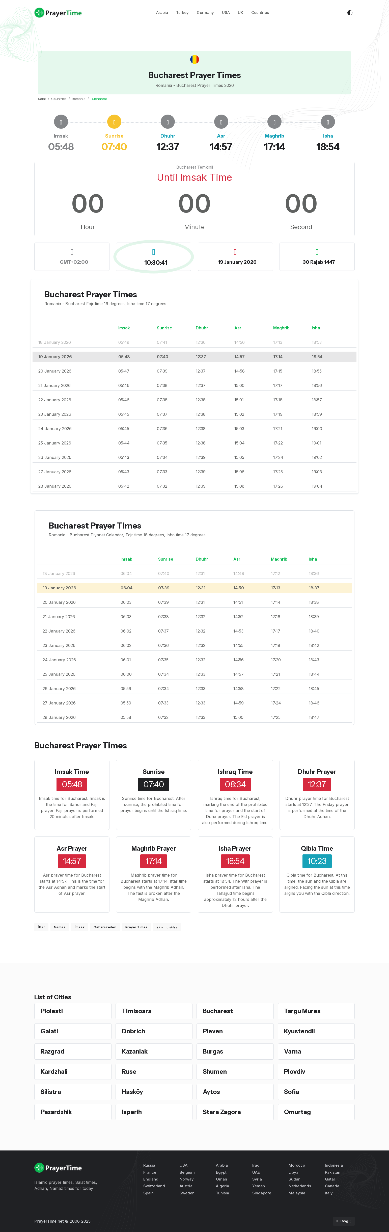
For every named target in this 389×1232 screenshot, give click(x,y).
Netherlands (300, 1186)
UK (240, 12)
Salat (42, 99)
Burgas (213, 1051)
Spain (148, 1193)
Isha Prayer (235, 848)
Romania (79, 99)
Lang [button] (343, 1221)
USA (226, 12)
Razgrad (52, 1051)
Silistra (51, 1091)
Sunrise (154, 771)
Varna (292, 1051)
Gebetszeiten (105, 927)
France (149, 1172)
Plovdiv (294, 1071)
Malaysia (297, 1193)
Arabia (162, 12)
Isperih (132, 1112)
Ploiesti (52, 1011)
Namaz (60, 927)
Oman (221, 1179)
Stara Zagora (222, 1112)
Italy (329, 1193)
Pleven (213, 1031)
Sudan (294, 1179)
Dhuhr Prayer (317, 771)
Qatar (330, 1179)
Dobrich (133, 1031)
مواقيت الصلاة (167, 927)
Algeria (222, 1186)
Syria (257, 1179)
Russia (149, 1165)
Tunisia (222, 1193)
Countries (260, 12)
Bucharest (218, 1011)
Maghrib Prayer (153, 848)
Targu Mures (302, 1011)
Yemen (258, 1186)
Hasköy (132, 1091)
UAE (256, 1172)
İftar (41, 927)
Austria (186, 1186)
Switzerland (154, 1186)
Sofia (291, 1091)
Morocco (297, 1165)
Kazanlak (135, 1051)
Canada (332, 1186)
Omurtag (297, 1112)
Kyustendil (299, 1031)
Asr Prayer (72, 848)
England (150, 1179)
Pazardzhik (56, 1112)
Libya (293, 1172)
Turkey (182, 12)
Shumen (215, 1071)
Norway (187, 1179)
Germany (205, 12)
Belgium (187, 1172)
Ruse (129, 1071)
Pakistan (332, 1172)
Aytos (211, 1091)
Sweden (187, 1193)
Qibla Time (317, 848)
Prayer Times (136, 927)
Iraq (256, 1165)
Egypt (221, 1172)
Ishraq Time (235, 771)
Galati (49, 1031)
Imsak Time (72, 771)
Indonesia (334, 1165)
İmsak (80, 927)
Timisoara (137, 1011)
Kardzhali (54, 1071)
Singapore (261, 1193)
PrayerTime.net (49, 1221)
